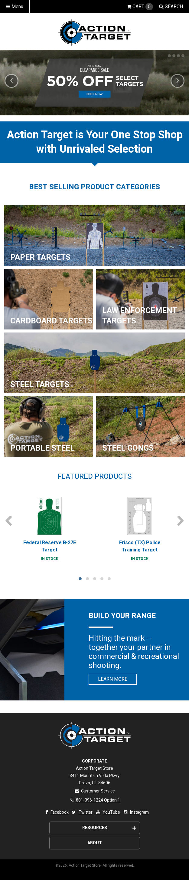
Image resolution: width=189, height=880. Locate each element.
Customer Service (94, 791)
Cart (140, 6)
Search (171, 6)
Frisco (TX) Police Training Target (140, 546)
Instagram (135, 812)
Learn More (112, 679)
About (94, 843)
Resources (109, 828)
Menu (14, 6)
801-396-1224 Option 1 (94, 800)
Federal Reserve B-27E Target (49, 546)
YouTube (107, 812)
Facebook (56, 812)
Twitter (82, 812)
